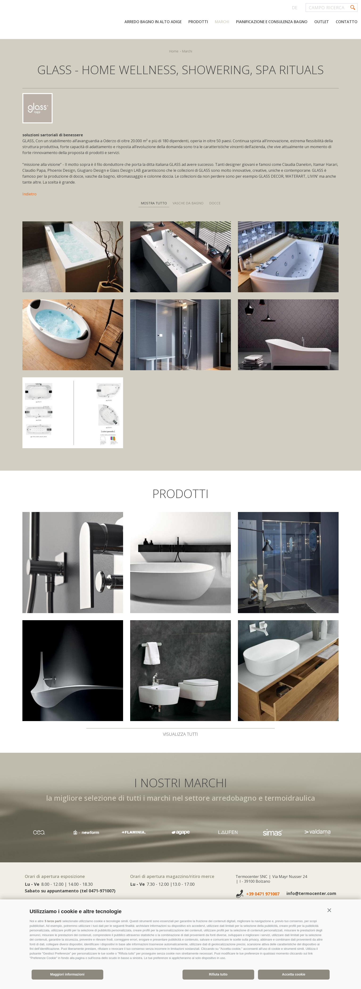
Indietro (29, 194)
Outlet (321, 21)
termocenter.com (60, 22)
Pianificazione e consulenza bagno (271, 21)
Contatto (346, 21)
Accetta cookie (293, 974)
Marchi (222, 21)
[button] (329, 910)
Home (173, 51)
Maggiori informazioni (67, 974)
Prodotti (198, 21)
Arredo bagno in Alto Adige (153, 21)
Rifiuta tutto (218, 974)
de (294, 7)
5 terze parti (53, 921)
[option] (180, 832)
